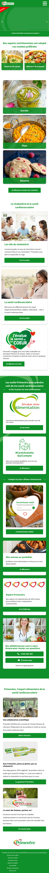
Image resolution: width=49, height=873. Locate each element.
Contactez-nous (12, 860)
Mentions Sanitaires (13, 868)
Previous (2, 22)
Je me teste (24, 427)
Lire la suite (24, 260)
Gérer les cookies (13, 858)
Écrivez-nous (25, 660)
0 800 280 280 (25, 654)
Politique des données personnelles (12, 853)
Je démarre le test (13, 364)
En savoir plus (25, 829)
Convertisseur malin (24, 531)
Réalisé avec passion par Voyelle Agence (35, 853)
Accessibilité (12, 865)
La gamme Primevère (24, 782)
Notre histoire (25, 735)
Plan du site (12, 871)
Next (47, 22)
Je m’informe (24, 609)
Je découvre (24, 468)
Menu (45, 3)
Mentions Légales (13, 863)
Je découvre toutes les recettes (24, 190)
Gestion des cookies (13, 855)
